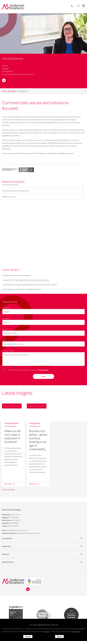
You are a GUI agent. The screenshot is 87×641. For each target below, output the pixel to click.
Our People (12, 91)
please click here (76, 631)
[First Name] (43, 311)
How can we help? (8, 351)
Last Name (6, 318)
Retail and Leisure (8, 197)
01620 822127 (16, 520)
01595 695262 (14, 523)
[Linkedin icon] (28, 589)
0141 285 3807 (7, 71)
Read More (7, 484)
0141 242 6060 (13, 517)
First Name (6, 307)
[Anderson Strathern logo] (13, 6)
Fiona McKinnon (10, 426)
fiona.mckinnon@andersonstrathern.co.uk (18, 74)
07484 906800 (13, 526)
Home (4, 91)
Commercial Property (10, 185)
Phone (4, 329)
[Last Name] (43, 322)
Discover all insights (8, 490)
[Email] (43, 344)
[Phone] (43, 333)
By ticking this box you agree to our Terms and (28, 370)
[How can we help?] (43, 359)
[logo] (34, 581)
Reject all (59, 636)
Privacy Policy (43, 370)
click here (47, 631)
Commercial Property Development (15, 191)
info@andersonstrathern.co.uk (17, 530)
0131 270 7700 (15, 515)
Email (4, 340)
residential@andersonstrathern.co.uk (28, 533)
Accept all (27, 636)
